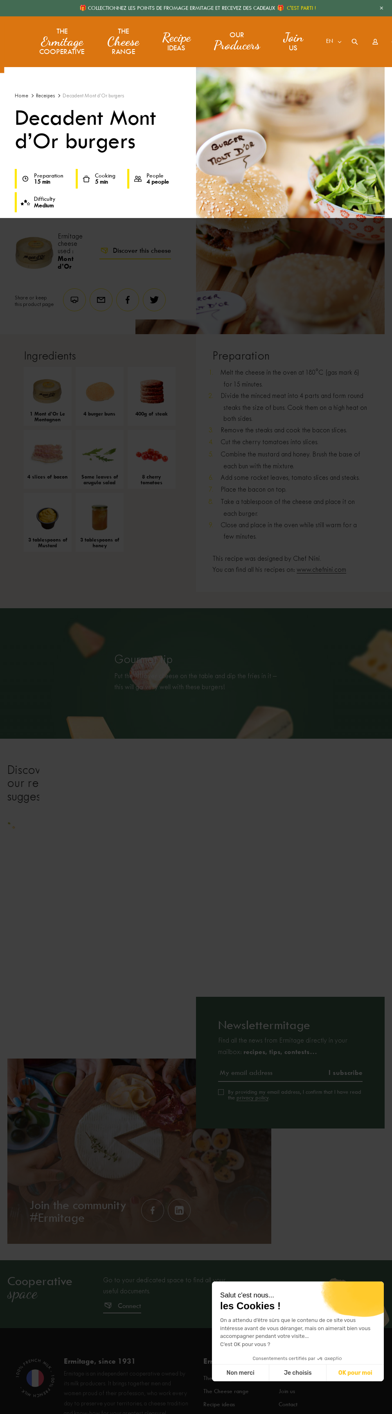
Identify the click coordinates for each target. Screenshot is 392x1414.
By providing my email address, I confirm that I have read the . (294, 1122)
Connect (129, 1333)
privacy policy (252, 1125)
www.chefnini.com (321, 570)
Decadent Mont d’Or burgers (93, 96)
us (290, 39)
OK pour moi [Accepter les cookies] (355, 1372)
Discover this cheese (135, 251)
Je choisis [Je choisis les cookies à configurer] (298, 1372)
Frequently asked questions (313, 1406)
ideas (173, 39)
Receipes (45, 96)
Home (21, 96)
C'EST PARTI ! (301, 8)
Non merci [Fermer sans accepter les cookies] (240, 1372)
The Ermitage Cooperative (237, 1406)
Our (234, 39)
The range (120, 39)
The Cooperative (60, 39)
